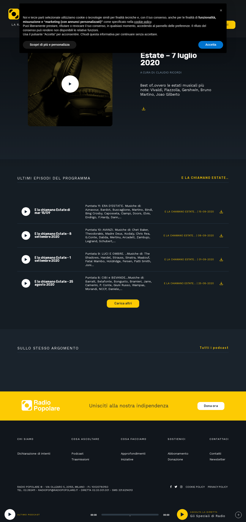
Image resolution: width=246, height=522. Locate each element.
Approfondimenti (133, 453)
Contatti (215, 453)
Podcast (77, 453)
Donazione (175, 459)
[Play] (10, 514)
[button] (221, 10)
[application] (125, 514)
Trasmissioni (80, 459)
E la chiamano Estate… (205, 177)
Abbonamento (178, 453)
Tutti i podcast (214, 347)
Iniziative (127, 459)
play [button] (182, 514)
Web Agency (178, 490)
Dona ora (211, 406)
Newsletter (217, 459)
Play (70, 84)
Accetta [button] (210, 44)
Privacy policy (218, 486)
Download (143, 108)
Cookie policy (195, 486)
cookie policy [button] (142, 21)
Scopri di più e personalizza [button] (49, 44)
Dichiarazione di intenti (33, 453)
